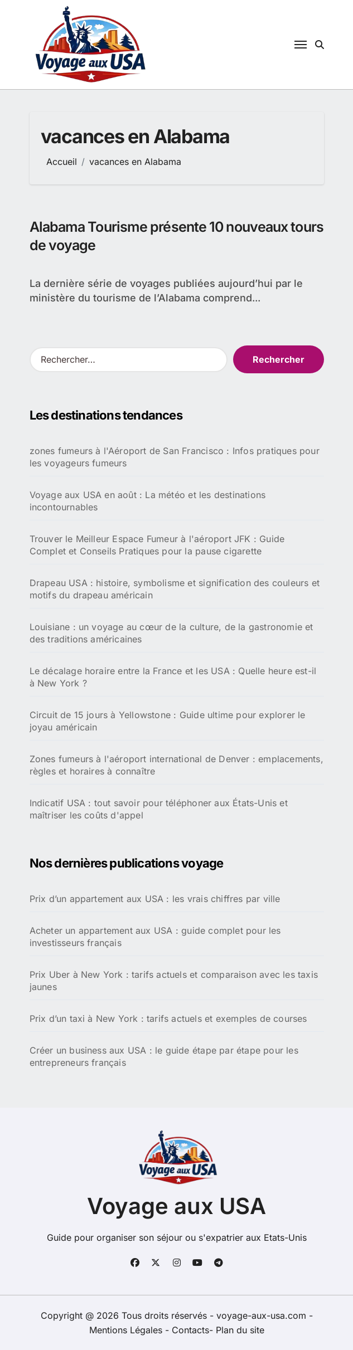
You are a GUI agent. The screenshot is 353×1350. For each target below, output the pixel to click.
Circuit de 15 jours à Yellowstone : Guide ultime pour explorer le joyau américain (168, 721)
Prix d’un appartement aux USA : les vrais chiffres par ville (155, 898)
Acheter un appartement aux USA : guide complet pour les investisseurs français (155, 936)
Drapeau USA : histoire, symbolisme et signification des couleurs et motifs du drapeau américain (175, 589)
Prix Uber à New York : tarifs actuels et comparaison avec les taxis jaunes (174, 980)
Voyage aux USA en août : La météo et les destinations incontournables (148, 501)
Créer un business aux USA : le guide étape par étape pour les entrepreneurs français (164, 1056)
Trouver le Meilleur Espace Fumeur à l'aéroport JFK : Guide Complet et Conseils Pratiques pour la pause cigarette (157, 545)
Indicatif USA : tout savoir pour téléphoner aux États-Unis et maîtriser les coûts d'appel (159, 809)
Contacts (190, 1330)
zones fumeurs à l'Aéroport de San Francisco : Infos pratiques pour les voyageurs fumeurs (175, 457)
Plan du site (240, 1330)
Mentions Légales (127, 1330)
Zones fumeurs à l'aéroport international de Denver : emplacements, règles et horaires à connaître (176, 765)
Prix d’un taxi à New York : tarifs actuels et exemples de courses (168, 1018)
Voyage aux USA (176, 1206)
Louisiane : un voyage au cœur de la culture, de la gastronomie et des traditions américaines (171, 633)
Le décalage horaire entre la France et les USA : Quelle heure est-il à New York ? (173, 677)
